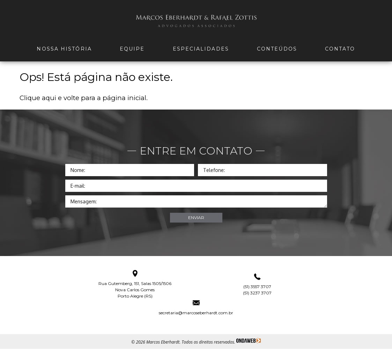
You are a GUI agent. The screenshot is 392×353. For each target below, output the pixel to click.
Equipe (132, 49)
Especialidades (201, 49)
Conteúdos (277, 49)
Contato (340, 49)
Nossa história (64, 49)
